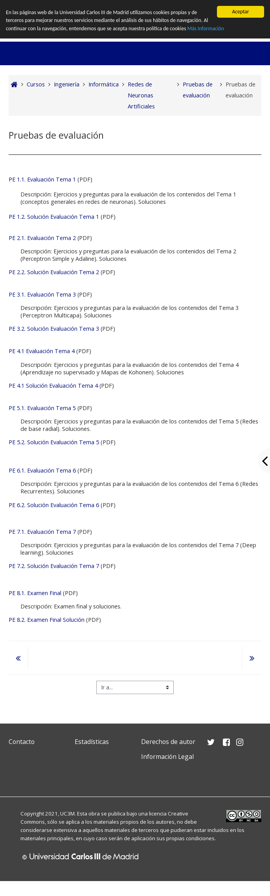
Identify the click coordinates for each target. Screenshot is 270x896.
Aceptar (240, 11)
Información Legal (167, 756)
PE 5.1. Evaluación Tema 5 (42, 408)
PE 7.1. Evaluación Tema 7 (42, 531)
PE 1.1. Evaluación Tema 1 (42, 179)
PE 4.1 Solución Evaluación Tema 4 (53, 385)
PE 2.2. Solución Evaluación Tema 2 (54, 272)
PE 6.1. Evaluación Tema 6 (42, 470)
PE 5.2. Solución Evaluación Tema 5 (54, 442)
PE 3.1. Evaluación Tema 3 (42, 294)
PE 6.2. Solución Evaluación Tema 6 (54, 505)
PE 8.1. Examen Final (35, 593)
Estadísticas (92, 741)
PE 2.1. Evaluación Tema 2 (42, 238)
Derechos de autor (168, 741)
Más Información (205, 28)
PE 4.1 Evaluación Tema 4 (42, 351)
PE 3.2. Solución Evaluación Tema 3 (54, 328)
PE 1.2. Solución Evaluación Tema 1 (54, 216)
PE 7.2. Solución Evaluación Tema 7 (55, 566)
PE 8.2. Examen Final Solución (46, 619)
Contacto (22, 741)
